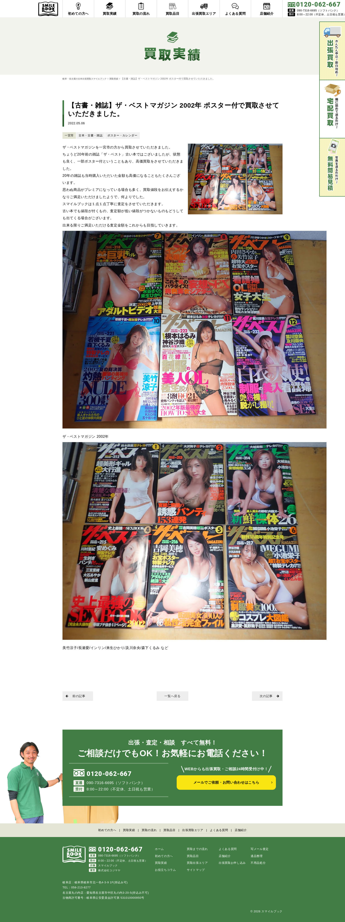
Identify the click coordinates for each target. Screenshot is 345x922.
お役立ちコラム (165, 869)
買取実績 (119, 78)
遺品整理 (257, 855)
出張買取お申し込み (232, 862)
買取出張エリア (197, 862)
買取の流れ (145, 830)
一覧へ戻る (172, 696)
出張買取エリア (196, 830)
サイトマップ (196, 869)
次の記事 (267, 696)
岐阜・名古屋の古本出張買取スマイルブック (86, 78)
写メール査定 (260, 848)
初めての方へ (98, 830)
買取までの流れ (197, 848)
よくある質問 (225, 830)
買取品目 (169, 830)
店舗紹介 (250, 830)
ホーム (159, 848)
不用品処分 (258, 862)
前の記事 (78, 696)
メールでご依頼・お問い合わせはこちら (226, 786)
